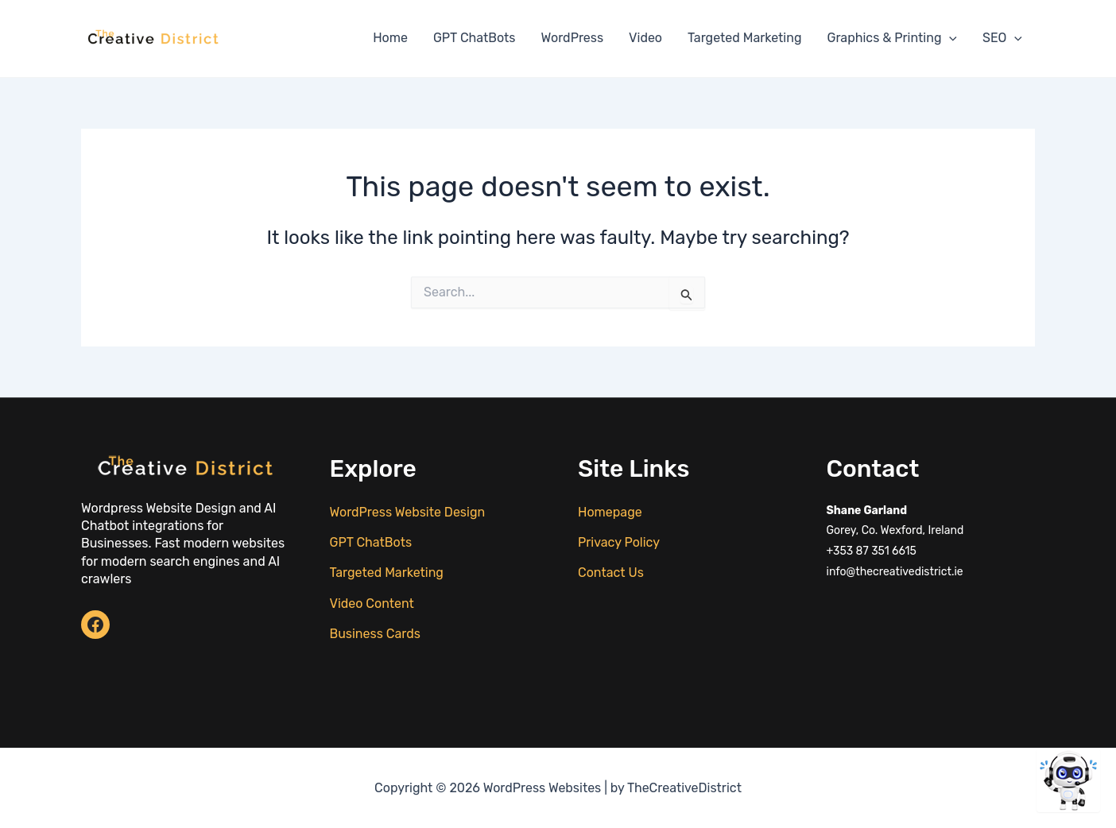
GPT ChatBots (474, 37)
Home (390, 37)
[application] (949, 38)
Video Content (372, 603)
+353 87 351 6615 (871, 551)
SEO (1002, 38)
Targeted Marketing (744, 37)
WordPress (572, 37)
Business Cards (375, 633)
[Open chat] (1068, 780)
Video (645, 37)
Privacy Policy (619, 542)
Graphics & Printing (892, 38)
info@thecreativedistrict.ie (895, 571)
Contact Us (611, 572)
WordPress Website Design (408, 512)
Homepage (610, 512)
